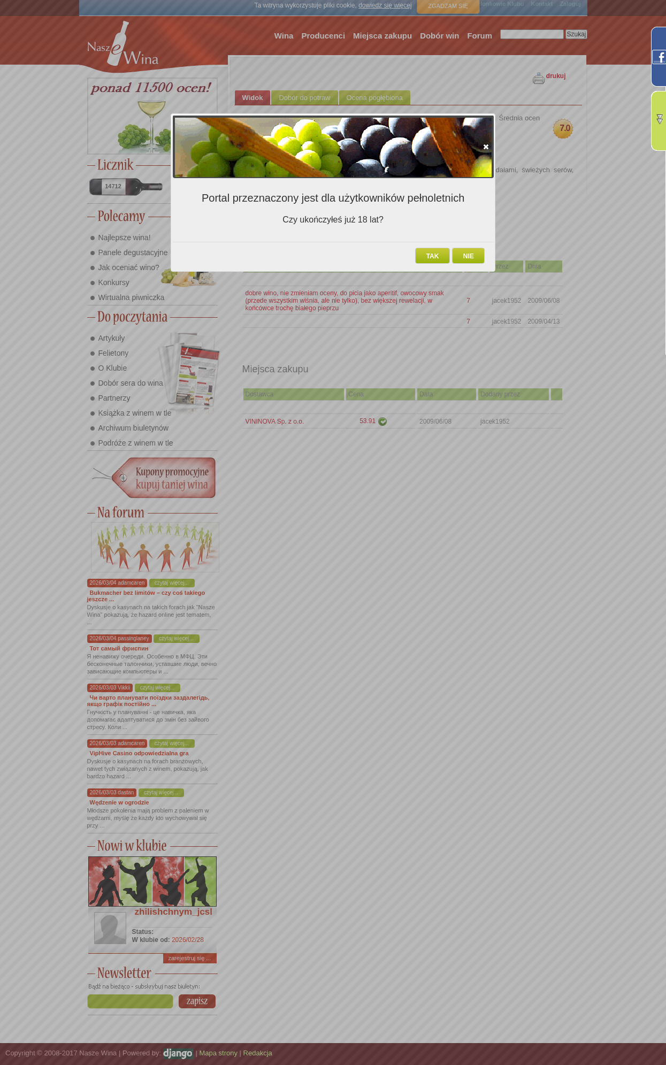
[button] (486, 146)
